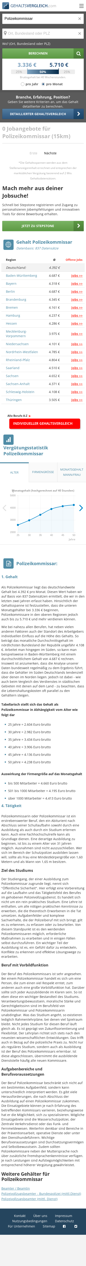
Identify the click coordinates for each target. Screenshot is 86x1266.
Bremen (12, 307)
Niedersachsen (17, 344)
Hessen (11, 323)
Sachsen (12, 376)
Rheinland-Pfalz (18, 360)
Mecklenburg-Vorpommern (16, 333)
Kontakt (20, 1216)
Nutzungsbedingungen (29, 1221)
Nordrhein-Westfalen (22, 352)
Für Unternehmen (21, 1226)
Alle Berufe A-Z (17, 416)
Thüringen (14, 400)
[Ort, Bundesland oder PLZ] (43, 33)
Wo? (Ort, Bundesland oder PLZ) (26, 43)
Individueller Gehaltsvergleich (42, 423)
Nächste (50, 153)
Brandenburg (16, 299)
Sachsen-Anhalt (18, 384)
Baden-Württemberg (21, 275)
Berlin (10, 291)
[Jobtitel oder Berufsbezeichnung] (43, 19)
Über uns (40, 1216)
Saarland (12, 368)
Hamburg (13, 315)
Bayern (11, 283)
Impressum (63, 1216)
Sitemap (49, 1226)
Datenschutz (64, 1221)
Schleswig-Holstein (20, 392)
